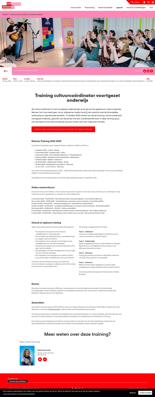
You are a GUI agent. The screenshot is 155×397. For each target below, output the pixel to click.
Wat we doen (76, 7)
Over (151, 7)
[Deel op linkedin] (144, 71)
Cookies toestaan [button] (145, 393)
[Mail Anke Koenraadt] (40, 359)
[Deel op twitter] (148, 71)
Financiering (89, 7)
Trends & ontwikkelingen (136, 7)
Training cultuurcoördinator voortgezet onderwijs (26, 14)
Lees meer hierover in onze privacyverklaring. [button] (19, 394)
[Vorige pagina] (6, 71)
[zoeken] (136, 2)
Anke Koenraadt (54, 309)
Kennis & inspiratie (105, 7)
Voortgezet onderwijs (31, 70)
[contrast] (144, 2)
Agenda (119, 7)
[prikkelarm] (153, 2)
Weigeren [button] (133, 393)
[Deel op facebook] (151, 71)
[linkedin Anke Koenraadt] (45, 359)
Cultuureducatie (19, 70)
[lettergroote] (148, 2)
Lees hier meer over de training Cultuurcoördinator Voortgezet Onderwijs (63, 129)
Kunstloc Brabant (11, 5)
